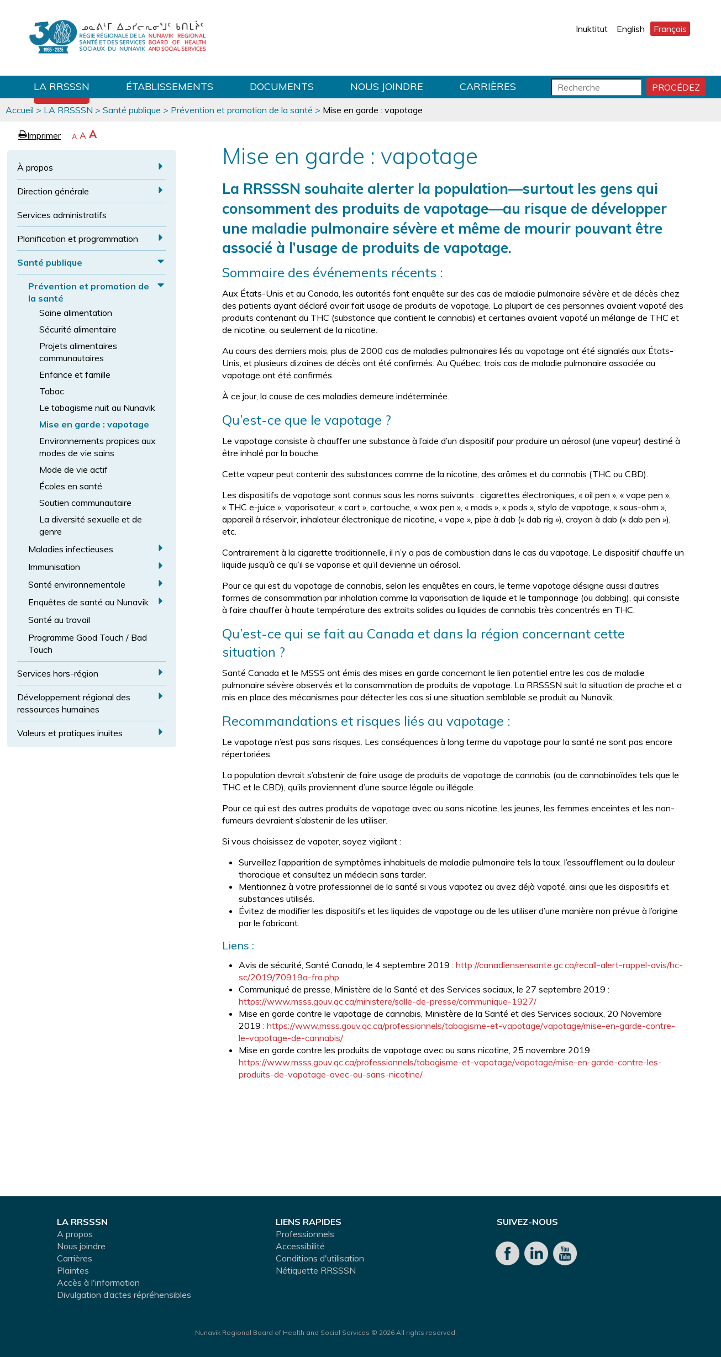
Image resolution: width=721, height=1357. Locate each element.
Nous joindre (386, 86)
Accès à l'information (98, 1282)
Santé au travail (59, 619)
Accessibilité (300, 1246)
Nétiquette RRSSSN (316, 1270)
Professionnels (305, 1233)
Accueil (20, 109)
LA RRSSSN (62, 86)
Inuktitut (592, 28)
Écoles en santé (70, 486)
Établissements (169, 86)
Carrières (488, 86)
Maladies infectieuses (70, 549)
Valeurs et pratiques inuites (70, 732)
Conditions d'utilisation (320, 1258)
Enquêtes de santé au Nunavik (88, 602)
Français (670, 28)
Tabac (51, 391)
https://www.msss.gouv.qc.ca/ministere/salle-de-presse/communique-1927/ (387, 1001)
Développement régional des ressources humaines (73, 703)
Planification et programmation (77, 238)
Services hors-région (57, 673)
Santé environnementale (76, 584)
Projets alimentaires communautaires (78, 351)
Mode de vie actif (73, 469)
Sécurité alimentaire (78, 329)
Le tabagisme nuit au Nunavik (97, 407)
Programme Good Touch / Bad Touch (87, 643)
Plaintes (73, 1270)
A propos (75, 1233)
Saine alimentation (75, 312)
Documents (282, 86)
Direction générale (53, 191)
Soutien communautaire (85, 502)
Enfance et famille (74, 374)
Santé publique (132, 109)
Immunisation (54, 566)
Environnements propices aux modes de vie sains (97, 446)
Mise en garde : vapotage (94, 424)
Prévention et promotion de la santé (242, 109)
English (631, 28)
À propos (35, 167)
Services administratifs (62, 214)
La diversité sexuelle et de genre (90, 525)
